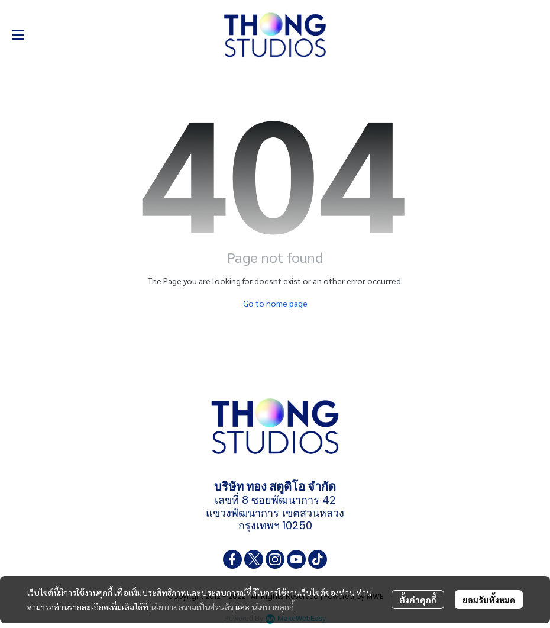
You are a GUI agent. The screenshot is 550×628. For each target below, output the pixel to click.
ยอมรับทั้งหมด (488, 599)
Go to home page (275, 303)
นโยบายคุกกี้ (272, 606)
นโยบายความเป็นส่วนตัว (192, 606)
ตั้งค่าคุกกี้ (417, 599)
